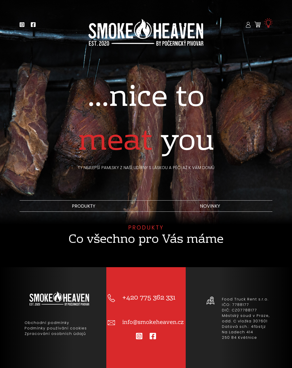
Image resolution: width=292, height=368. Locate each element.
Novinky (210, 206)
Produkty (83, 206)
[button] (248, 24)
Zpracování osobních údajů (55, 333)
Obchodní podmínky (47, 322)
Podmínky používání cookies (56, 328)
